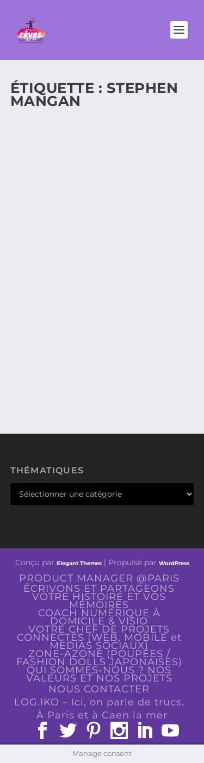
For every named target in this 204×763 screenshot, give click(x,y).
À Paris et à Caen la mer (102, 715)
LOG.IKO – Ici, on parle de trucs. (99, 702)
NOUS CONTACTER (99, 689)
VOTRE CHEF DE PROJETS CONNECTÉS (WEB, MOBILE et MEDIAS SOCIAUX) (99, 637)
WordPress (174, 563)
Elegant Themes (79, 563)
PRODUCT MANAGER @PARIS (99, 578)
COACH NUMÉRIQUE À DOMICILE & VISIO (99, 617)
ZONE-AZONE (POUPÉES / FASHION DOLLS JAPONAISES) (99, 658)
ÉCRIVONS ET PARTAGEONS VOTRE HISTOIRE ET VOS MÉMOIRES (99, 597)
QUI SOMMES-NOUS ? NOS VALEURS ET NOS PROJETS (99, 674)
